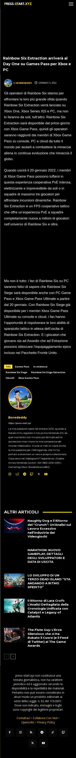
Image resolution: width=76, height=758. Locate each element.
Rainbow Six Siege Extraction (48, 372)
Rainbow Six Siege (16, 372)
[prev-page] (6, 656)
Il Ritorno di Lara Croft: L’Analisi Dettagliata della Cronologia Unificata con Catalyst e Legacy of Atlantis (48, 608)
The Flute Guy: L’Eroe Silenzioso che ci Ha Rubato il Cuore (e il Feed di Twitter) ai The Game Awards (48, 637)
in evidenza (40, 366)
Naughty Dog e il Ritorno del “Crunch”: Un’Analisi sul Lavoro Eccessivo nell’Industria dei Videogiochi (49, 528)
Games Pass (22, 366)
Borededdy (24, 83)
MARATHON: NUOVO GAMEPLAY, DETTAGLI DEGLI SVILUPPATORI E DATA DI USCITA (46, 556)
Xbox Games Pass (28, 377)
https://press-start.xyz (19, 423)
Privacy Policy (46, 722)
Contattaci (23, 718)
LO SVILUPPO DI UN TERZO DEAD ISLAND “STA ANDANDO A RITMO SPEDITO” (49, 581)
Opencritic (28, 722)
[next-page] (13, 656)
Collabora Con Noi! (45, 718)
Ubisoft (10, 377)
